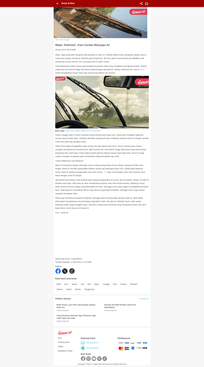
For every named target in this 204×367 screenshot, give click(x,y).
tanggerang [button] (89, 289)
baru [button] (66, 284)
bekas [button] (74, 284)
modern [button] (123, 284)
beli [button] (89, 284)
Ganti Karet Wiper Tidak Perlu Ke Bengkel (82, 131)
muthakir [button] (134, 284)
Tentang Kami (64, 342)
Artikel (60, 346)
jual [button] (82, 284)
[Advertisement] (102, 239)
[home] (146, 3)
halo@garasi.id (92, 343)
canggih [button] (106, 284)
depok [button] (68, 289)
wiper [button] (96, 284)
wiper (142, 69)
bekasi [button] (78, 289)
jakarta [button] (59, 289)
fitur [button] (115, 284)
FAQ (60, 338)
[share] (141, 3)
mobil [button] (58, 284)
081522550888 (92, 348)
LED (105, 172)
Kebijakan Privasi (65, 351)
